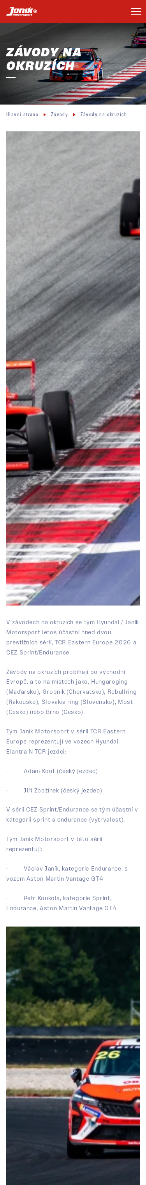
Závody (59, 115)
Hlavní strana (22, 115)
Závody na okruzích (104, 115)
